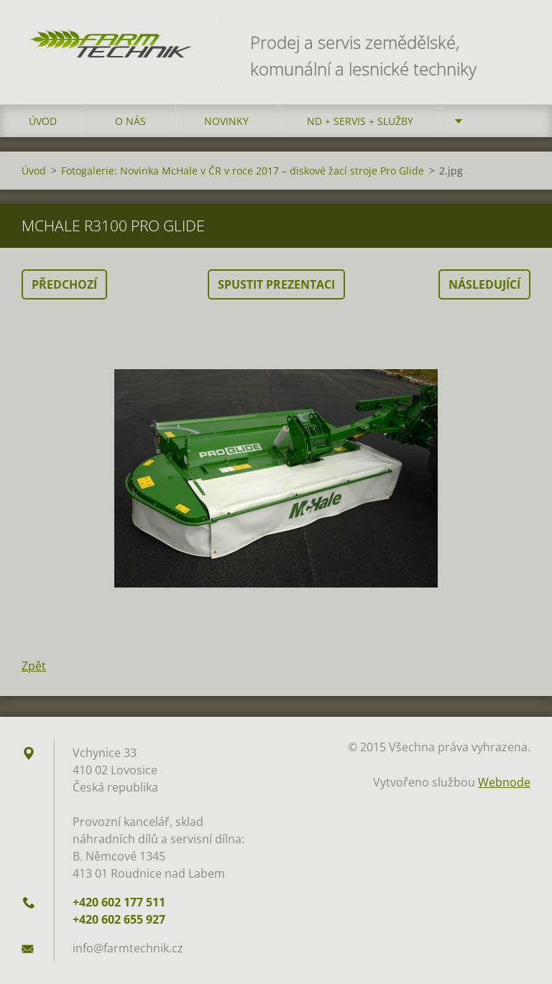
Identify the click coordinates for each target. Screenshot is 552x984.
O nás (130, 121)
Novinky (226, 121)
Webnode (504, 782)
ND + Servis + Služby (360, 121)
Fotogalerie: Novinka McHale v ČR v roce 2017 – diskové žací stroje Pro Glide (242, 170)
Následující (484, 284)
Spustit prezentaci (276, 284)
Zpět (34, 666)
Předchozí (64, 284)
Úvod (43, 121)
